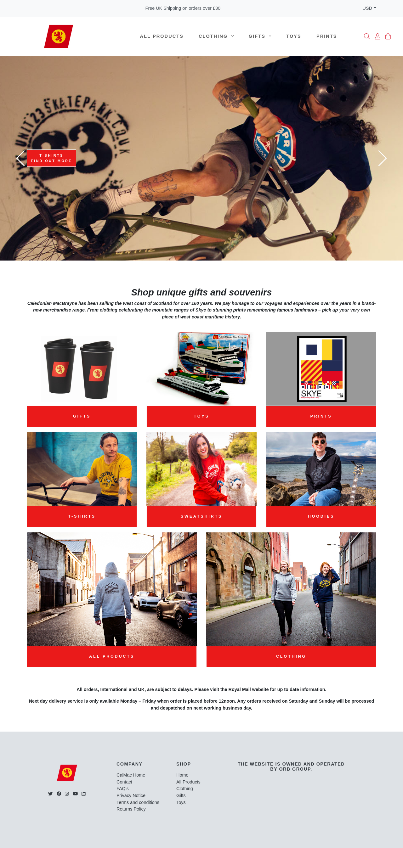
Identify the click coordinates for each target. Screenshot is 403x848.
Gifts (260, 36)
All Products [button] (111, 656)
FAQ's (122, 788)
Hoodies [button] (321, 516)
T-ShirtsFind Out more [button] (51, 158)
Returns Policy (131, 808)
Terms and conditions (137, 802)
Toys (293, 36)
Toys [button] (201, 416)
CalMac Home (130, 775)
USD (367, 8)
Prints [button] (321, 416)
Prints (326, 36)
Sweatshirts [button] (201, 516)
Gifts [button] (82, 416)
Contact (124, 781)
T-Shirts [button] (82, 516)
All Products (162, 36)
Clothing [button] (291, 656)
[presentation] (20, 158)
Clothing (216, 36)
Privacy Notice (130, 795)
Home (182, 775)
